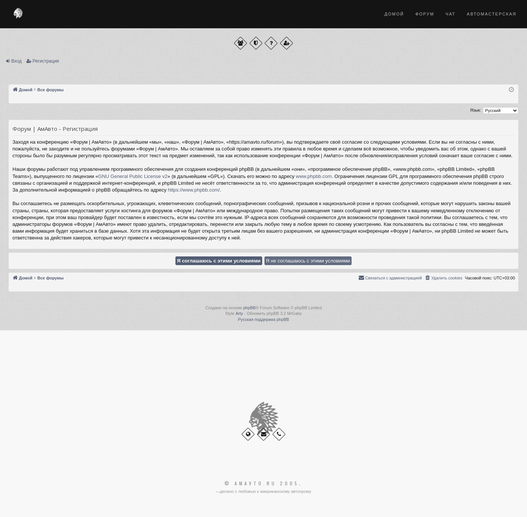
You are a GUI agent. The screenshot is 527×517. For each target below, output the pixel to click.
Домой (394, 14)
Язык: (475, 110)
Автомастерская (491, 14)
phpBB (249, 307)
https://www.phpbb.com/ (194, 190)
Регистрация (45, 61)
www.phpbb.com (314, 176)
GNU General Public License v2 (132, 176)
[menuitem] (443, 278)
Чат (451, 14)
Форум (424, 14)
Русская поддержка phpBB (263, 319)
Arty (239, 313)
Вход (16, 61)
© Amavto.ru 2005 (261, 483)
